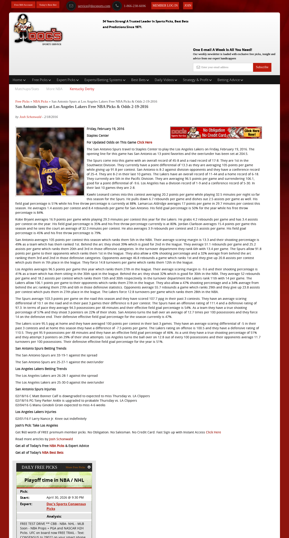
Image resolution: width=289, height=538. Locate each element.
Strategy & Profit (197, 50)
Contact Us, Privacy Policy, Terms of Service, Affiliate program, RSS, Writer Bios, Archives (170, 532)
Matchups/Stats (27, 60)
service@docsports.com (99, 5)
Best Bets (140, 50)
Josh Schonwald (30, 88)
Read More (261, 151)
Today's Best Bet (54, 5)
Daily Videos (166, 50)
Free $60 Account (25, 5)
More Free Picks (260, 75)
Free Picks (41, 50)
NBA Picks (40, 72)
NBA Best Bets (52, 516)
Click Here (144, 129)
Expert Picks (68, 50)
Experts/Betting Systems (105, 50)
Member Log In (176, 5)
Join (199, 5)
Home (19, 50)
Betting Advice (230, 50)
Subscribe (262, 34)
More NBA (54, 60)
